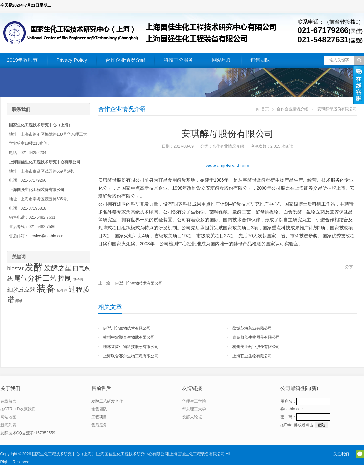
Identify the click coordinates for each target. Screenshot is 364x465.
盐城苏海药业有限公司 (252, 328)
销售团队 (260, 60)
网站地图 (222, 60)
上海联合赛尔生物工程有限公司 (131, 356)
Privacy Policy (71, 60)
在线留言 (8, 401)
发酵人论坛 (192, 417)
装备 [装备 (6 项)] (46, 288)
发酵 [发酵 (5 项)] (34, 267)
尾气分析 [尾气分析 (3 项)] (28, 278)
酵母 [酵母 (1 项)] (18, 301)
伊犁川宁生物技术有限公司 (139, 283)
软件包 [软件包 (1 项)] (62, 290)
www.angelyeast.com (227, 165)
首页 (265, 109)
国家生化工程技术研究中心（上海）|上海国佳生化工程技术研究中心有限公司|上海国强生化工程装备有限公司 (128, 454)
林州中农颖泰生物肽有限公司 (129, 337)
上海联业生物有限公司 (252, 356)
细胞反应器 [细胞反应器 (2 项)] (21, 290)
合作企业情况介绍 (125, 60)
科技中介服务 (178, 60)
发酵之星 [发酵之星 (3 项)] (58, 268)
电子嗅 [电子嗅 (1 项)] (78, 279)
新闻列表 (8, 425)
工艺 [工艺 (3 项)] (50, 278)
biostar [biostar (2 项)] (15, 268)
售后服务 (99, 425)
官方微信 (360, 454)
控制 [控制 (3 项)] (65, 278)
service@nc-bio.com (47, 236)
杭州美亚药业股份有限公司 (256, 346)
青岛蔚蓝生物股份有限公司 (256, 337)
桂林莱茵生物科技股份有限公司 (131, 346)
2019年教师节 (22, 60)
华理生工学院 (194, 401)
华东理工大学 (194, 409)
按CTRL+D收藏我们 (18, 409)
